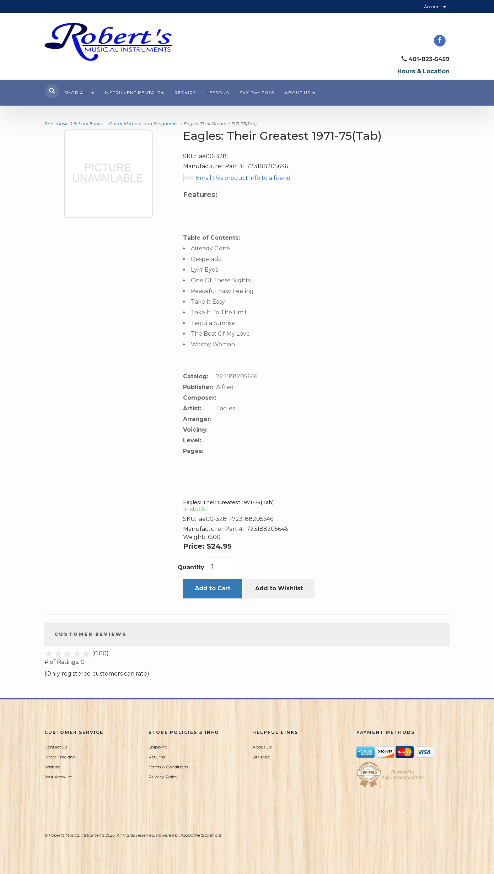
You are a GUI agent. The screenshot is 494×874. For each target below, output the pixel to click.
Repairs (185, 92)
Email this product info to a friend (243, 178)
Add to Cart (212, 588)
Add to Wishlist (279, 588)
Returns (157, 757)
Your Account (58, 776)
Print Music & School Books (73, 123)
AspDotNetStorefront (201, 835)
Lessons (217, 92)
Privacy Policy (163, 776)
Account (435, 6)
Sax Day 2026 (257, 92)
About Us (300, 92)
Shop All (79, 92)
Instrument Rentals (134, 92)
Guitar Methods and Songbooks (143, 123)
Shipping (158, 747)
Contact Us (55, 747)
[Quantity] (220, 566)
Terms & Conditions (168, 766)
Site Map (261, 757)
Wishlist (52, 766)
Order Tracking (60, 757)
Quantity (191, 567)
